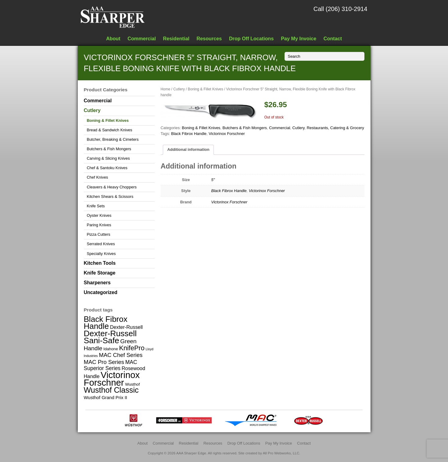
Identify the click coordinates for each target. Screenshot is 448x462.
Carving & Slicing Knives (108, 158)
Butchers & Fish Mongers (245, 128)
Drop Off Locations (251, 38)
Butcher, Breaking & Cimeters (113, 139)
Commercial (141, 38)
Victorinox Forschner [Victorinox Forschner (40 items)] (112, 378)
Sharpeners (97, 282)
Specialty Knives (101, 253)
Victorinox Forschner (227, 133)
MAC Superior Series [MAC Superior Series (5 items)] (110, 365)
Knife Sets (96, 206)
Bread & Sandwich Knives (109, 130)
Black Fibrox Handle (188, 133)
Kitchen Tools (100, 263)
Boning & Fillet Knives (205, 89)
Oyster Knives (99, 215)
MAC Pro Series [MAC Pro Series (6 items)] (104, 362)
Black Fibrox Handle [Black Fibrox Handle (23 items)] (105, 323)
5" (213, 179)
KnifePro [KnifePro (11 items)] (131, 348)
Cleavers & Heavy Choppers (112, 187)
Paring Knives (99, 225)
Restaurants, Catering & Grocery (335, 128)
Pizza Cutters (98, 234)
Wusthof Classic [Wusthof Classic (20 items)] (111, 390)
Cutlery (179, 89)
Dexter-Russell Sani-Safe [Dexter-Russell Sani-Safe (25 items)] (110, 337)
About (113, 38)
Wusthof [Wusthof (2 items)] (132, 384)
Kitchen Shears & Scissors (110, 196)
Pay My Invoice (298, 38)
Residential (176, 38)
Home (165, 89)
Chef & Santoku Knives (107, 168)
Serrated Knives (101, 244)
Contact (333, 38)
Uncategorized (100, 292)
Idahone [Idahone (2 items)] (110, 349)
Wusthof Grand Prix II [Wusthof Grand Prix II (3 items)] (105, 397)
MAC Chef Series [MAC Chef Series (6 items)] (120, 355)
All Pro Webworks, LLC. (281, 453)
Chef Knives (97, 177)
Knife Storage (100, 272)
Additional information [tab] (188, 149)
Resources (209, 38)
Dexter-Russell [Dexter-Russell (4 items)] (126, 327)
